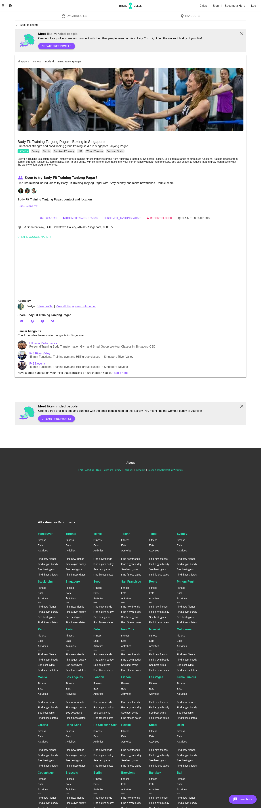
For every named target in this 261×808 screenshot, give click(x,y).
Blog (216, 5)
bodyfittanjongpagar (80, 218)
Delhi (180, 724)
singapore (23, 61)
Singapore (73, 581)
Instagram (140, 470)
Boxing (35, 151)
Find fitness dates (48, 574)
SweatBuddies (74, 16)
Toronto (71, 533)
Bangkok (155, 772)
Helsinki (126, 724)
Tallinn (125, 533)
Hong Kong (73, 724)
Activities (43, 550)
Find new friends (47, 558)
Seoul (97, 581)
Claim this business (194, 218)
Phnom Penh (186, 581)
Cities (203, 5)
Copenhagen (46, 772)
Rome (153, 581)
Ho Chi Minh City (105, 724)
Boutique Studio (115, 151)
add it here (121, 372)
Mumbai (154, 629)
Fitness (23, 151)
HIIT (80, 151)
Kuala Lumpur (186, 677)
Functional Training (64, 151)
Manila (42, 677)
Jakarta (43, 724)
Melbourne (184, 629)
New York (127, 629)
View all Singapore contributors (76, 306)
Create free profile (56, 46)
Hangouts (189, 16)
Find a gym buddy (48, 564)
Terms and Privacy (112, 470)
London (98, 677)
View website (28, 206)
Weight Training (94, 151)
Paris (69, 629)
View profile (45, 306)
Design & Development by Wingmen (165, 470)
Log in (255, 5)
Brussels (72, 772)
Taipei (153, 533)
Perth (41, 629)
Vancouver (45, 533)
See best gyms (46, 569)
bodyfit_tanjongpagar (122, 218)
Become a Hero (235, 5)
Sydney (182, 533)
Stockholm (45, 581)
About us (89, 470)
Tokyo (97, 533)
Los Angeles (74, 677)
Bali (179, 772)
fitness (37, 61)
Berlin (97, 772)
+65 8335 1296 (48, 218)
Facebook (128, 470)
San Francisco (131, 581)
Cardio (46, 151)
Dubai (153, 724)
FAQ (80, 470)
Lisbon (126, 677)
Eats (40, 545)
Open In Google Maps (36, 237)
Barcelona (128, 772)
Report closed (159, 218)
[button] (130, 99)
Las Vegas (156, 677)
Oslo (96, 629)
